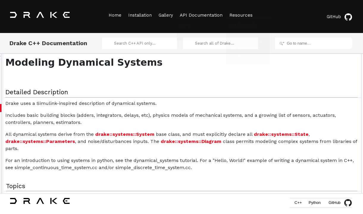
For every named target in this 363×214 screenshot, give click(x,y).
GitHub (340, 15)
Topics (302, 62)
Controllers (310, 81)
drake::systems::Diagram (183, 154)
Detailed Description (312, 55)
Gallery (167, 15)
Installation (140, 15)
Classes (303, 153)
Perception (309, 121)
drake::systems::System (199, 139)
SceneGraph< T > (315, 160)
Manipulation (311, 101)
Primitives (309, 75)
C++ (295, 204)
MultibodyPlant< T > (317, 166)
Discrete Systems (315, 127)
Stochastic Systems (317, 134)
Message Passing (315, 108)
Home (115, 15)
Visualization (311, 140)
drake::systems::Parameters (219, 147)
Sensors (308, 94)
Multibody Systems (316, 114)
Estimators (309, 88)
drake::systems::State (154, 147)
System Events (313, 68)
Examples (309, 147)
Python (314, 204)
